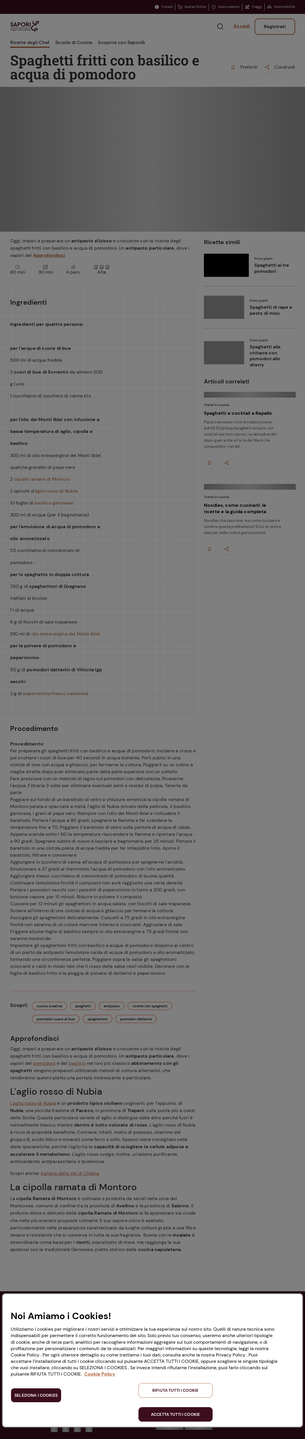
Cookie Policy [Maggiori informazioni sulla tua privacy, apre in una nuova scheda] (99, 1374)
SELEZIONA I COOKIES (36, 1395)
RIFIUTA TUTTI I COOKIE (175, 1390)
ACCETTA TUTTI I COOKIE (175, 1414)
